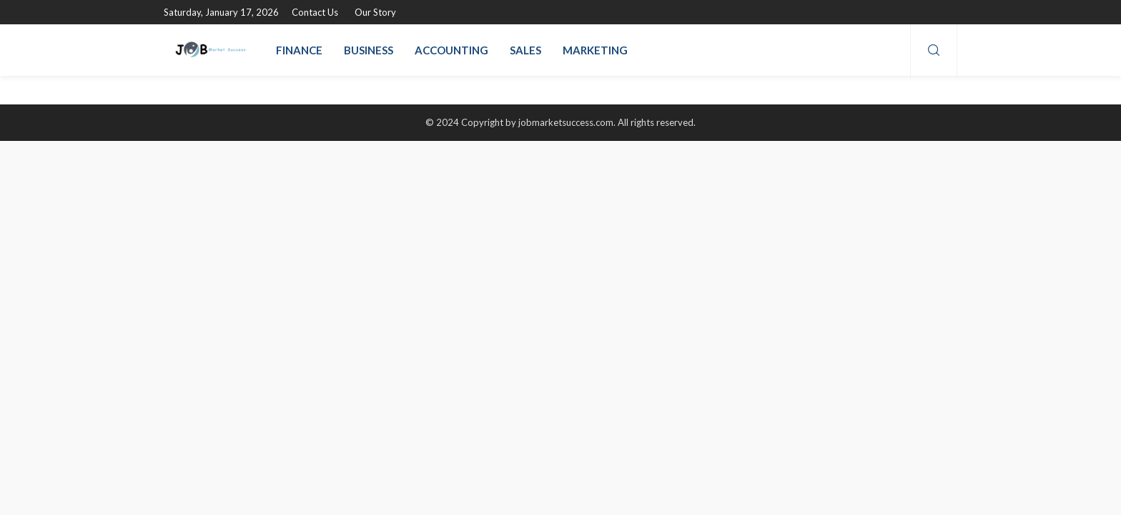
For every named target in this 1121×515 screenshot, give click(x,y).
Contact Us (315, 12)
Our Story (375, 12)
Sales (525, 50)
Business (368, 50)
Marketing (595, 50)
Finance (299, 50)
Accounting (451, 50)
